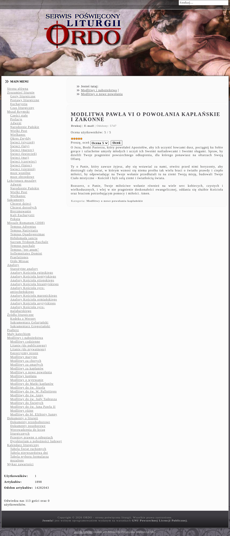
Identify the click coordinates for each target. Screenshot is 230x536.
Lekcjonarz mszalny (22, 180)
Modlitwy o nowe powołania (31, 372)
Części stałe (19, 115)
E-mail (89, 125)
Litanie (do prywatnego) (28, 349)
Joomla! (48, 520)
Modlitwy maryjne (23, 357)
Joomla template (83, 532)
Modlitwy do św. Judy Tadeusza (33, 399)
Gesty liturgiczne (23, 96)
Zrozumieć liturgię (20, 92)
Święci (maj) (19, 157)
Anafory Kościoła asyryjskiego (33, 303)
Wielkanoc (18, 134)
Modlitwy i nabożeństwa (25, 338)
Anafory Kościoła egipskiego (31, 272)
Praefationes (19, 257)
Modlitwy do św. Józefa (27, 387)
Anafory (13, 265)
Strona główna (17, 88)
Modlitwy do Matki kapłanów (32, 384)
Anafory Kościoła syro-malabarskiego (27, 309)
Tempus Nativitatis (24, 230)
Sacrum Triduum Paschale (29, 242)
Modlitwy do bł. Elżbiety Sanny (33, 414)
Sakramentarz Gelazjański (29, 322)
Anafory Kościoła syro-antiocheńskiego (27, 290)
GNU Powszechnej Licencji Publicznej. (160, 520)
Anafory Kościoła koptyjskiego (33, 276)
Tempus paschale (22, 246)
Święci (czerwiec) (23, 161)
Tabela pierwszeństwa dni (29, 453)
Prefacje (16, 119)
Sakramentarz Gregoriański (30, 326)
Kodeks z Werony (23, 318)
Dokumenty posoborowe (27, 426)
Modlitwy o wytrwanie (26, 380)
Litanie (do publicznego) (28, 345)
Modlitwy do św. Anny (26, 395)
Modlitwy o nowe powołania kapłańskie (114, 200)
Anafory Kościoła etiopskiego (32, 280)
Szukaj (173, 2)
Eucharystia (19, 104)
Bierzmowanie (20, 211)
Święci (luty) (19, 146)
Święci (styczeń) (22, 142)
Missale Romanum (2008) (26, 223)
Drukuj (77, 125)
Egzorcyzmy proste (24, 353)
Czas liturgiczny (22, 108)
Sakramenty (15, 200)
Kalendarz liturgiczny (23, 445)
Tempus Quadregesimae (27, 234)
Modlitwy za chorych (25, 361)
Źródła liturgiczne (20, 315)
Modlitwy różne (21, 410)
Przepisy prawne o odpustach (31, 437)
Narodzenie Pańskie (24, 127)
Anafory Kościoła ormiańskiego (33, 299)
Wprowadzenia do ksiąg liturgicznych (27, 431)
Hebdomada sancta (24, 238)
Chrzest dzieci (20, 203)
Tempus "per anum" (24, 249)
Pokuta (15, 219)
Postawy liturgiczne (24, 100)
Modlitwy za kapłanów (27, 368)
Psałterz (13, 330)
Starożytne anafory (24, 269)
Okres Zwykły (20, 138)
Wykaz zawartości (20, 464)
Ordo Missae (19, 261)
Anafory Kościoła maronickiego (33, 295)
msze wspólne (20, 173)
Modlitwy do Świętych (26, 403)
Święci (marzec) (22, 150)
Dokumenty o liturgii (22, 418)
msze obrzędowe (22, 177)
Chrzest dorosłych (23, 207)
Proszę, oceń (80, 142)
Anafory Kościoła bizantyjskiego (34, 284)
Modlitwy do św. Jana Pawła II (33, 407)
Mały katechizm (19, 334)
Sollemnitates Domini (26, 253)
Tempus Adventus (23, 226)
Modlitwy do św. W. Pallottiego (33, 391)
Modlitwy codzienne (25, 341)
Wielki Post (18, 131)
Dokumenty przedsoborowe (30, 422)
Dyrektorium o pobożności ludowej (36, 441)
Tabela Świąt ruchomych (28, 449)
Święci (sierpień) (23, 169)
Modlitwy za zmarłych (26, 364)
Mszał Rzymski (18, 111)
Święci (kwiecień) (23, 154)
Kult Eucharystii (22, 215)
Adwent (15, 123)
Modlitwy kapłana (23, 376)
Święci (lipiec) (21, 165)
